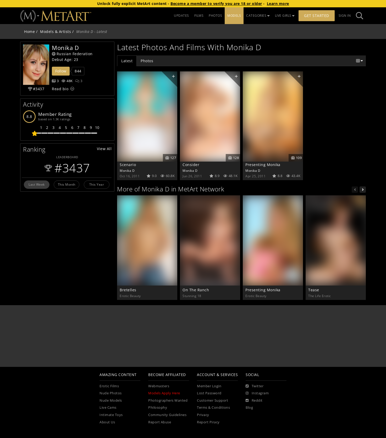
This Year (96, 184)
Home (29, 31)
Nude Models (111, 400)
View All (104, 148)
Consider (191, 164)
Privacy (203, 415)
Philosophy (157, 407)
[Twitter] (254, 386)
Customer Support (212, 400)
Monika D (127, 170)
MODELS (234, 15)
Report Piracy (208, 422)
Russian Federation (72, 53)
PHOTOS (215, 15)
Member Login (209, 386)
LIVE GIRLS (285, 15)
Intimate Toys (111, 415)
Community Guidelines (167, 415)
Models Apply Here (164, 393)
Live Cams (108, 407)
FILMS (199, 15)
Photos (147, 60)
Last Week (37, 184)
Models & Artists (55, 31)
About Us (107, 422)
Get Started (316, 15)
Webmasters (158, 386)
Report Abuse (159, 422)
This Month (66, 184)
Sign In (345, 15)
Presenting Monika (262, 164)
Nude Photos (111, 393)
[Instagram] (257, 393)
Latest (127, 60)
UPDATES (181, 15)
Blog (249, 407)
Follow (60, 71)
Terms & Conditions (213, 407)
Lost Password (209, 393)
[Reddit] (254, 400)
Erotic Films (109, 386)
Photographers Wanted (168, 400)
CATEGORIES (258, 15)
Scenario (128, 164)
